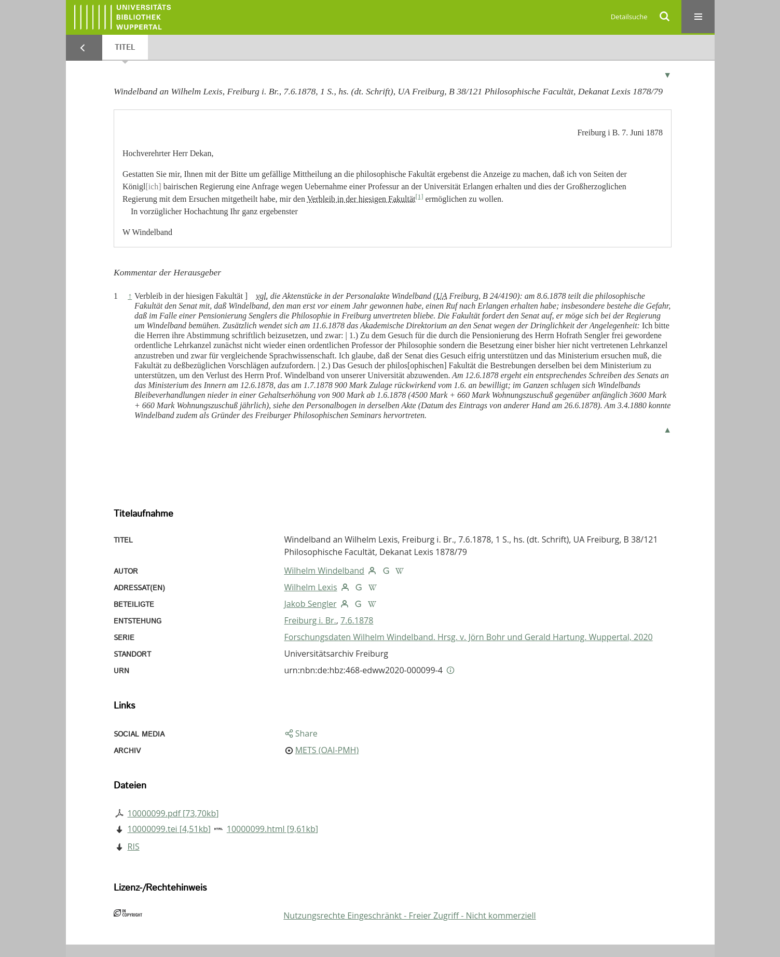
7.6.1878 (356, 620)
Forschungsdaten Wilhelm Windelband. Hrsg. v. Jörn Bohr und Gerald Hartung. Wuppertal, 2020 (468, 637)
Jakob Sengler (310, 603)
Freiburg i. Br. (310, 620)
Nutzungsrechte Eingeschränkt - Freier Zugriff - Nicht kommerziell (409, 915)
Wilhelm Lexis (310, 587)
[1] (419, 196)
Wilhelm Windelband (324, 570)
